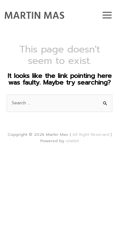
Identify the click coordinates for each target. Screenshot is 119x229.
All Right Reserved (90, 134)
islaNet (72, 141)
